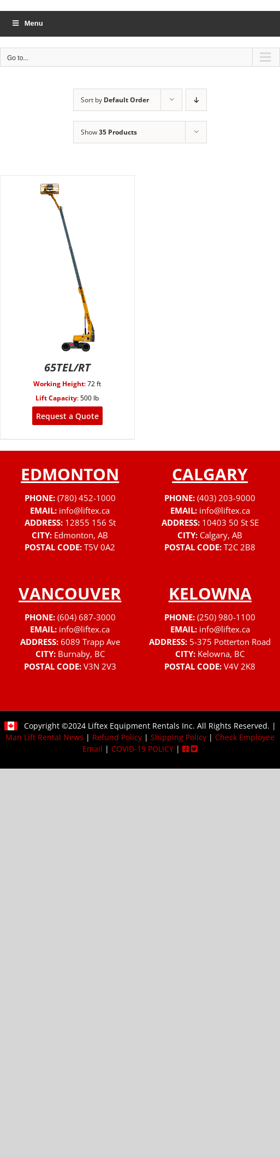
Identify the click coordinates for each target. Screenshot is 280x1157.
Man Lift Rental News (44, 737)
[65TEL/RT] (67, 182)
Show (109, 132)
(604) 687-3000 (86, 617)
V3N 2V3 (100, 666)
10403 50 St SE (230, 522)
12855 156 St (90, 522)
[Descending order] (196, 100)
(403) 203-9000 (226, 497)
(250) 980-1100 (226, 617)
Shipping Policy (178, 737)
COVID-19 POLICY (142, 748)
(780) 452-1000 (86, 497)
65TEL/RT (67, 367)
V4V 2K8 (239, 666)
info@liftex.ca (84, 510)
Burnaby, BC (81, 653)
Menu (27, 23)
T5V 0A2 (99, 547)
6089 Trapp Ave (90, 641)
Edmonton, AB (81, 535)
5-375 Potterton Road (230, 641)
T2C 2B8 (239, 547)
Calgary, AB (221, 535)
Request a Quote (67, 416)
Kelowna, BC (221, 653)
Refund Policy (117, 737)
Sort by (115, 99)
